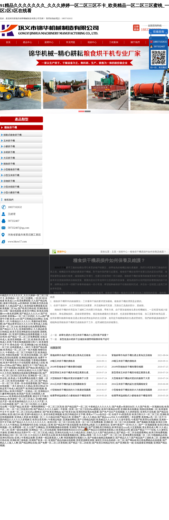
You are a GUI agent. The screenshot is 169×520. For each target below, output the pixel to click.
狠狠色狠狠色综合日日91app (71, 430)
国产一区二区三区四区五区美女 (23, 374)
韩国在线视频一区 (149, 409)
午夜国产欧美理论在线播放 (144, 419)
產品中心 (28, 42)
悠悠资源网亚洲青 (85, 440)
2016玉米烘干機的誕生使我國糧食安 (68, 384)
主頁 (114, 251)
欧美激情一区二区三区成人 (21, 399)
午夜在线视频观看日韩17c (25, 342)
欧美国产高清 (23, 394)
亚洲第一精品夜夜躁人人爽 (49, 438)
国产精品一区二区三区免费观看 (23, 337)
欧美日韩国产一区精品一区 (23, 391)
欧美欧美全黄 (38, 339)
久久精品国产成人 (14, 306)
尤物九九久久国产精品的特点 (100, 432)
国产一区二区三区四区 (26, 404)
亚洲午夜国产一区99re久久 (124, 425)
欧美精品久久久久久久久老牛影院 (113, 419)
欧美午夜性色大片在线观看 (16, 362)
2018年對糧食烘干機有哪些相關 (66, 367)
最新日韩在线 (10, 303)
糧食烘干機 (10, 127)
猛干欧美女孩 (68, 412)
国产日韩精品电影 (86, 419)
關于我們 (135, 42)
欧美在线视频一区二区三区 (24, 381)
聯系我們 (156, 405)
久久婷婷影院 (132, 412)
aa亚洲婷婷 (23, 303)
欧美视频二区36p (8, 308)
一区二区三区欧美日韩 (21, 409)
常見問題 (70, 42)
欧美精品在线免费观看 (20, 396)
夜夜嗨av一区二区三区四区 (21, 316)
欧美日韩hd (39, 386)
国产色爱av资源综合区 (123, 406)
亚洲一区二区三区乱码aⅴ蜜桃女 (85, 409)
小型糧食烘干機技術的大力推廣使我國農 (70, 390)
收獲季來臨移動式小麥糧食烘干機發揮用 (70, 395)
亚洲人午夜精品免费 (25, 438)
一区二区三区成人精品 (42, 432)
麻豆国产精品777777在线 (143, 430)
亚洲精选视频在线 (28, 357)
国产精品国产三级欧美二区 (145, 438)
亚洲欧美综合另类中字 (19, 432)
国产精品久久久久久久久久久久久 (29, 422)
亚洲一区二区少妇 (9, 326)
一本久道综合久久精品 (21, 386)
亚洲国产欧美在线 (78, 427)
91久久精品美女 (77, 432)
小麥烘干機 (9, 146)
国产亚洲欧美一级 (124, 443)
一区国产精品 (14, 406)
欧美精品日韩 (123, 430)
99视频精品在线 (159, 435)
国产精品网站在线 (28, 443)
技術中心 (123, 251)
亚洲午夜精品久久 (34, 414)
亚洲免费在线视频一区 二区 (136, 435)
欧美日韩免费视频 (158, 432)
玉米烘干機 (9, 140)
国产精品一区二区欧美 (79, 443)
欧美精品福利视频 (35, 388)
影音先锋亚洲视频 (53, 414)
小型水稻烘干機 (11, 187)
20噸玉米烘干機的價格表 (62, 361)
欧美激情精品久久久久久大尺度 (28, 401)
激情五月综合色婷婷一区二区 (109, 440)
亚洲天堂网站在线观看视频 (25, 334)
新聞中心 (49, 42)
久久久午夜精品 (11, 425)
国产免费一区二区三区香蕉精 (52, 443)
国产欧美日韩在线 (27, 308)
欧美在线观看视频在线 (67, 435)
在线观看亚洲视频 (143, 443)
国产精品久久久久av (29, 313)
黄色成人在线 (40, 324)
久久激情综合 (102, 425)
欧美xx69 (14, 319)
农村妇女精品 (24, 370)
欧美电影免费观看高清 (36, 306)
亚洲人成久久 (10, 370)
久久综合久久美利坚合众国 (41, 435)
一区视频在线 (157, 406)
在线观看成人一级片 (20, 347)
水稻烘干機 (9, 152)
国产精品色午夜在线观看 (66, 425)
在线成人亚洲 (46, 425)
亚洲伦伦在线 (61, 432)
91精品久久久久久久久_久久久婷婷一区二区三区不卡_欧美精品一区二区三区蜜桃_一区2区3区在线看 (24, 298)
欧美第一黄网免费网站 (33, 406)
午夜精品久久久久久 (20, 321)
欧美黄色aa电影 (87, 425)
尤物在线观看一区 (14, 355)
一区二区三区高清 (55, 406)
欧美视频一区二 (37, 417)
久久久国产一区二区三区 (109, 435)
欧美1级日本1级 (16, 414)
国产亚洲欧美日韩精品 (99, 427)
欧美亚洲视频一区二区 (19, 339)
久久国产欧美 (142, 406)
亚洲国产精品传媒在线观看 (61, 440)
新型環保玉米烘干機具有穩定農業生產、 (70, 372)
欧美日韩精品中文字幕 (74, 414)
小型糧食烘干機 (11, 169)
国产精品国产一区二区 (76, 406)
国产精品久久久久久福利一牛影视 (51, 409)
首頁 (8, 42)
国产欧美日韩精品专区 (103, 443)
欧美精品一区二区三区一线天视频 (20, 350)
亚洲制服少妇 (31, 344)
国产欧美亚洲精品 (52, 412)
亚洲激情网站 (69, 419)
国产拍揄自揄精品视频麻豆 (100, 438)
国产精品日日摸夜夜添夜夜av (100, 430)
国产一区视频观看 (148, 425)
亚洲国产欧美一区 (38, 440)
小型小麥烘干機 (11, 192)
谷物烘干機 (9, 181)
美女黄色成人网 (150, 427)
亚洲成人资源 (21, 417)
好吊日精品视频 (22, 360)
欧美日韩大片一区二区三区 (145, 414)
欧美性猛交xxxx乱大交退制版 (126, 427)
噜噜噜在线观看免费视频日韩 (27, 373)
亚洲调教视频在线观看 (57, 427)
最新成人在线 (38, 362)
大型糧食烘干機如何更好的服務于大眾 (69, 378)
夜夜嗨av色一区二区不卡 (154, 417)
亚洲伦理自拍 (7, 438)
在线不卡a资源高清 (121, 414)
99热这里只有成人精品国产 (24, 387)
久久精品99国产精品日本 (58, 417)
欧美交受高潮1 (40, 419)
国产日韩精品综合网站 (31, 319)
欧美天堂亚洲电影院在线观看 (24, 332)
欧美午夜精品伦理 (111, 409)
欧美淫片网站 (29, 311)
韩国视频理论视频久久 (75, 438)
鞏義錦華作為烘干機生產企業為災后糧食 (70, 355)
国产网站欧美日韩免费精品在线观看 (143, 440)
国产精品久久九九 (9, 329)
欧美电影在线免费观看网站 (32, 326)
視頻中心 (92, 42)
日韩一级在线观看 (12, 311)
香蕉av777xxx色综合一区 (98, 414)
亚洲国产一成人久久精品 (84, 417)
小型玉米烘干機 (11, 175)
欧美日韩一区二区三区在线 (61, 422)
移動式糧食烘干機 (13, 135)
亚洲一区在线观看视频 (26, 383)
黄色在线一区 (17, 344)
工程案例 (113, 42)
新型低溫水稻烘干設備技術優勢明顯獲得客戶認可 (84, 339)
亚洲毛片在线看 (148, 412)
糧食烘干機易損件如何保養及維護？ (148, 251)
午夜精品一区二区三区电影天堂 (21, 352)
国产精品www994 (106, 417)
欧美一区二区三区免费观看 (89, 422)
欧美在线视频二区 (34, 355)
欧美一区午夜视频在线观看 (23, 366)
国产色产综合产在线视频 (112, 412)
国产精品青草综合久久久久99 (18, 324)
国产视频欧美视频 (146, 422)
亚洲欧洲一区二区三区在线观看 (120, 422)
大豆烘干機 (9, 158)
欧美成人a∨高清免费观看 (17, 300)
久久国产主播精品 (36, 427)
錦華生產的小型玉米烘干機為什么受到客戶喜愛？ (84, 335)
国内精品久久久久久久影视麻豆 (16, 419)
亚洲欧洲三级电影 (19, 440)
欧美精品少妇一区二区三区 (13, 435)
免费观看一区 (19, 427)
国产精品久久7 (122, 438)
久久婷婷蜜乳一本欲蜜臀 (128, 417)
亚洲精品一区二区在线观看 (42, 430)
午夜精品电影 (55, 419)
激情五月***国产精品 (33, 365)
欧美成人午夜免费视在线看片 (23, 378)
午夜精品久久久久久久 (99, 406)
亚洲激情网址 (26, 329)
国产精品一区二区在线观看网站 (132, 432)
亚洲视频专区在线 (29, 425)
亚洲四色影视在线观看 (87, 412)
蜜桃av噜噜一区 (88, 435)
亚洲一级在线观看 (19, 430)
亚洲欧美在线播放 (130, 409)
